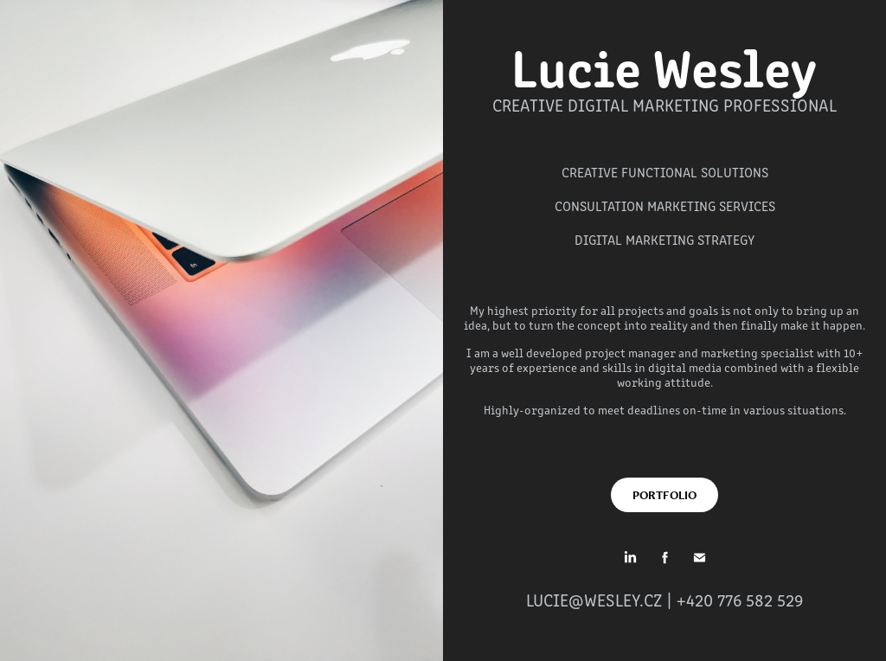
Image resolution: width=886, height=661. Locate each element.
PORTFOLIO (664, 495)
